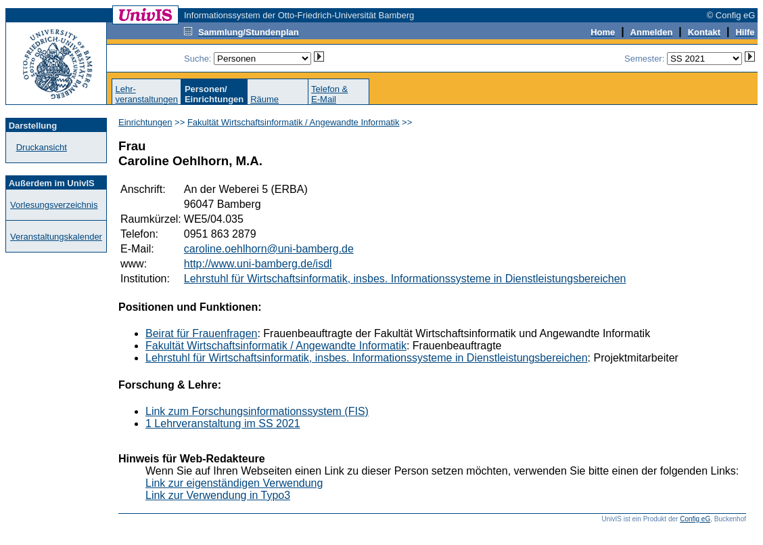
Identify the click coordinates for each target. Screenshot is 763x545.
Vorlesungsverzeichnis (53, 205)
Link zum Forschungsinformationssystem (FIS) (257, 411)
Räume (264, 99)
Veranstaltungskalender (56, 237)
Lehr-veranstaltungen (146, 94)
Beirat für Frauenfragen (201, 333)
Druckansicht (41, 147)
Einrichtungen (145, 122)
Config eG (695, 519)
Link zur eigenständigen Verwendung (234, 483)
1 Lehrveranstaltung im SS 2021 (222, 423)
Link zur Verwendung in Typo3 (217, 495)
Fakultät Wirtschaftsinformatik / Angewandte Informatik (293, 122)
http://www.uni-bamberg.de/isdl (258, 263)
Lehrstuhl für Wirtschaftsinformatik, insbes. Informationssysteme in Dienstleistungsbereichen (405, 278)
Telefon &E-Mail (329, 94)
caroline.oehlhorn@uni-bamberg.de (269, 249)
